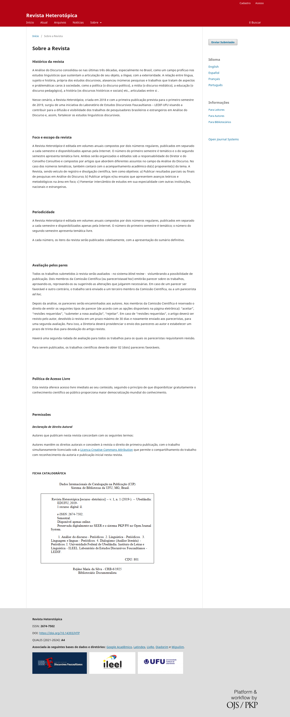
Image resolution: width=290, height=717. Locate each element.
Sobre (94, 22)
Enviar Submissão (222, 42)
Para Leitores (216, 110)
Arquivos (60, 22)
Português (215, 85)
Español (213, 73)
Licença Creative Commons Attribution (106, 450)
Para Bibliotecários (219, 122)
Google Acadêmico (119, 647)
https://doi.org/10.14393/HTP (59, 633)
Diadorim (162, 647)
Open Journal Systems (223, 139)
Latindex (139, 647)
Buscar (255, 22)
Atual (44, 22)
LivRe (150, 647)
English (213, 67)
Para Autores (216, 116)
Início (30, 22)
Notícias (78, 22)
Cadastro (245, 3)
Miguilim (178, 647)
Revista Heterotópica (51, 15)
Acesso (259, 3)
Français (214, 79)
